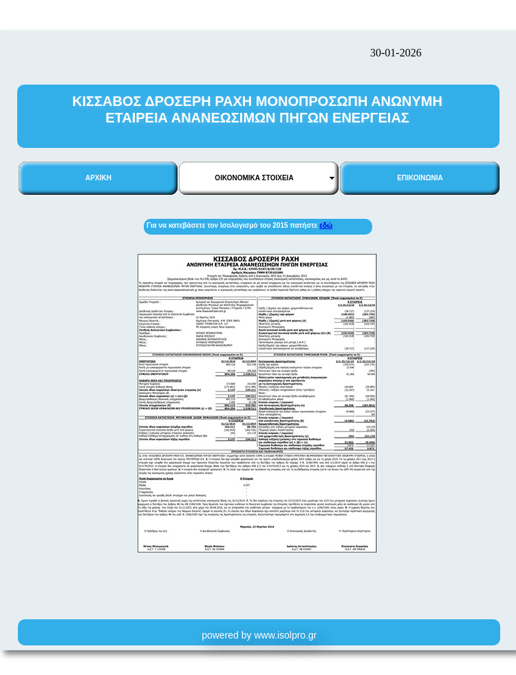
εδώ (325, 225)
